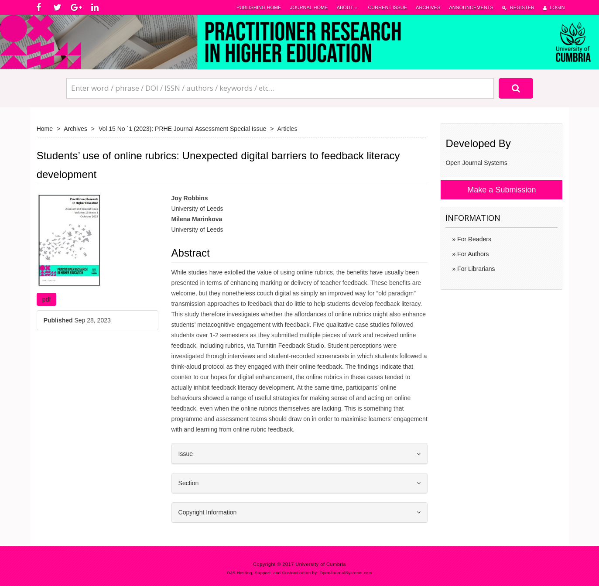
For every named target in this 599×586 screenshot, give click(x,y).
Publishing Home (258, 7)
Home (45, 128)
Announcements (471, 7)
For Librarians (475, 268)
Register (518, 7)
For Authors (472, 253)
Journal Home (309, 7)
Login (554, 7)
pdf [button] (46, 299)
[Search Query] (280, 88)
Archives (428, 7)
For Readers (473, 239)
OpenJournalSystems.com (346, 573)
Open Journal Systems (476, 162)
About (348, 7)
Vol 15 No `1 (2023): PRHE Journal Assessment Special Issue (182, 128)
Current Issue (387, 7)
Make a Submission (501, 189)
